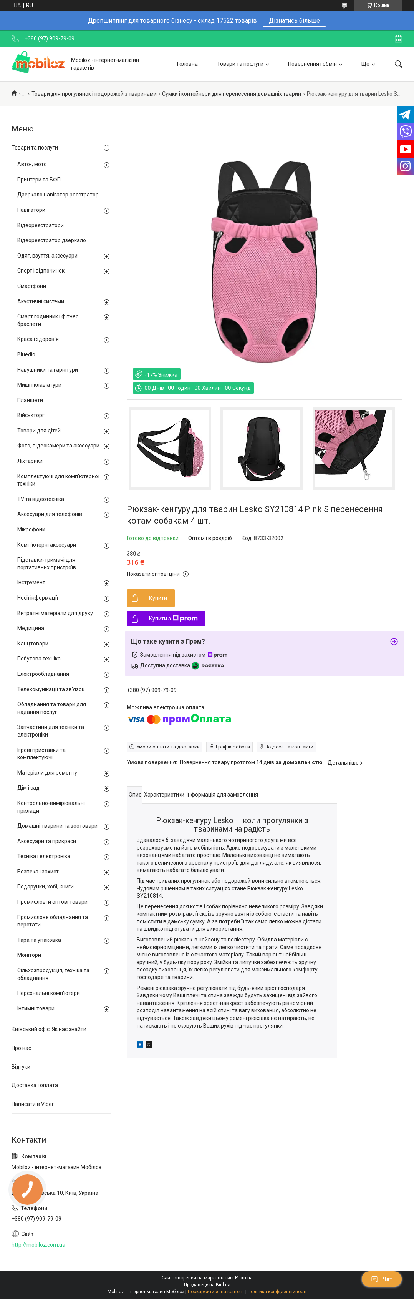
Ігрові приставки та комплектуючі (41, 754)
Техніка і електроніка (43, 856)
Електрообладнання (43, 674)
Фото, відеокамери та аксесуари (58, 445)
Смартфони (31, 286)
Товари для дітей (39, 430)
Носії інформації (37, 598)
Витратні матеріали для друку (55, 613)
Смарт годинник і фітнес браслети (47, 320)
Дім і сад (28, 788)
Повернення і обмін (312, 64)
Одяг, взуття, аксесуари (47, 256)
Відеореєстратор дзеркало (51, 240)
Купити (158, 598)
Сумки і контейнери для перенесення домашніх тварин (231, 94)
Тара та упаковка (39, 940)
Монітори (29, 955)
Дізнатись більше (294, 20)
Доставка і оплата (35, 1085)
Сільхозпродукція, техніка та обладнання (53, 974)
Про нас (21, 1048)
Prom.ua (244, 1278)
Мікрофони (31, 529)
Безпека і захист (38, 871)
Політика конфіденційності (277, 1291)
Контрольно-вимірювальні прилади (51, 807)
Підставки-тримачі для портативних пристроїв (46, 563)
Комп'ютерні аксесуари (46, 545)
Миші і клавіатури (39, 385)
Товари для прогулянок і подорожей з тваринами (94, 94)
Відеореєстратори (40, 225)
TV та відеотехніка (40, 499)
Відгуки (21, 1067)
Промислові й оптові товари (52, 902)
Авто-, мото (32, 164)
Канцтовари (32, 643)
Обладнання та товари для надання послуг (51, 708)
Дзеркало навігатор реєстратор (58, 194)
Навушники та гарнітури (47, 370)
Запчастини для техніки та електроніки (50, 731)
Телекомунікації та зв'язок (50, 689)
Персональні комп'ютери (48, 993)
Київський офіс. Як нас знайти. (50, 1029)
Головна (187, 64)
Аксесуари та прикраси (46, 841)
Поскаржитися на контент (216, 1291)
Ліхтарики (30, 461)
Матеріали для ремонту (47, 773)
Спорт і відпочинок (41, 271)
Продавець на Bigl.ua (207, 1284)
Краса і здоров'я (38, 339)
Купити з (173, 618)
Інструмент (31, 582)
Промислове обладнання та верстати (52, 921)
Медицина (30, 628)
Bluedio (26, 354)
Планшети (30, 400)
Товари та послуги (240, 64)
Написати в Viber (33, 1104)
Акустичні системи (40, 301)
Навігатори (31, 210)
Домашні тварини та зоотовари (57, 826)
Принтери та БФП (39, 179)
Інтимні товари (36, 1008)
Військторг (31, 415)
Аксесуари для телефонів (49, 514)
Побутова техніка (39, 658)
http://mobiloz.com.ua (38, 1245)
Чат (381, 1279)
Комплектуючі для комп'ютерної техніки (58, 480)
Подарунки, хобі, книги (45, 886)
